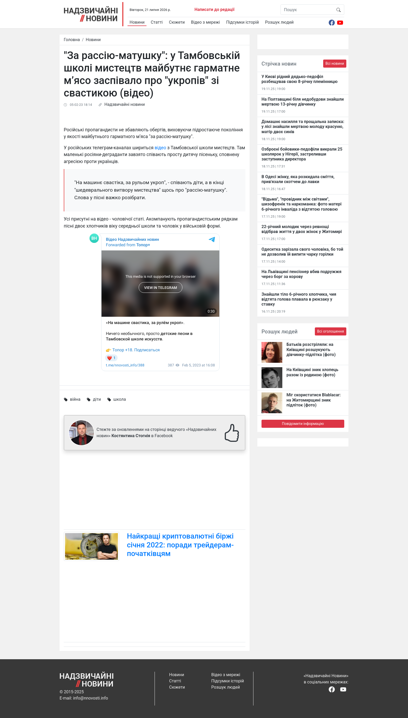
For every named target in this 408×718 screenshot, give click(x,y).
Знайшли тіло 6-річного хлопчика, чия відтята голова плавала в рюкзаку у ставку (299, 299)
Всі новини (335, 63)
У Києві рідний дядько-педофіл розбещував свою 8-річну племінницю (299, 79)
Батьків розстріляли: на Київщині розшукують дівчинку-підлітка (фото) (311, 349)
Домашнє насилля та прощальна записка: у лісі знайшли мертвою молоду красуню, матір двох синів (303, 126)
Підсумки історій (242, 22)
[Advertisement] (154, 491)
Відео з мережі (205, 22)
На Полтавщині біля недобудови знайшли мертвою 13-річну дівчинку (303, 102)
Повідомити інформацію (303, 424)
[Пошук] (307, 10)
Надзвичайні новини (124, 104)
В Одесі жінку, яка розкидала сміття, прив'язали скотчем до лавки (298, 179)
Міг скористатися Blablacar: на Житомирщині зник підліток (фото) (313, 399)
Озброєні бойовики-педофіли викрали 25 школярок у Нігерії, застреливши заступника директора (302, 154)
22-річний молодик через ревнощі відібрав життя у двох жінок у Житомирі (302, 229)
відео (160, 147)
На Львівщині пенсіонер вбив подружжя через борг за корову (301, 274)
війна (75, 399)
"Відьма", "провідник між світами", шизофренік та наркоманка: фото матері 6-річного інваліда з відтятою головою (301, 204)
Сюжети (177, 22)
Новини (137, 22)
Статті (157, 22)
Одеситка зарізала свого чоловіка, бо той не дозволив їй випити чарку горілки (302, 252)
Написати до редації (214, 9)
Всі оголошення (330, 331)
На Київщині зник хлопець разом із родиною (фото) (312, 372)
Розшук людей (279, 22)
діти (97, 399)
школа (119, 399)
